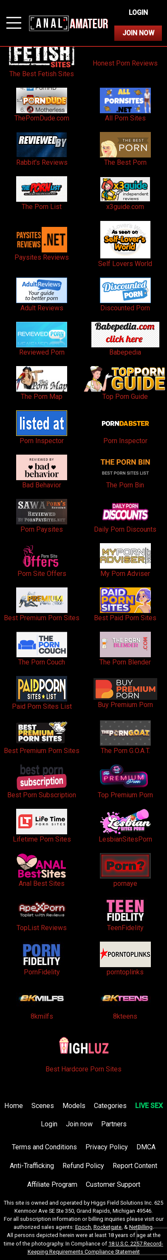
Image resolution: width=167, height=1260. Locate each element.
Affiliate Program (52, 1184)
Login (138, 13)
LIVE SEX (149, 1106)
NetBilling (141, 1227)
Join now (79, 1124)
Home (13, 1106)
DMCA (146, 1147)
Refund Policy (83, 1166)
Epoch (83, 1227)
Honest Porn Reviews (125, 63)
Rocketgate (107, 1227)
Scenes (42, 1106)
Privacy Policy (106, 1147)
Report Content (135, 1166)
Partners (114, 1124)
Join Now (138, 33)
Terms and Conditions (44, 1147)
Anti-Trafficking (32, 1166)
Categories (110, 1106)
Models (73, 1106)
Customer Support (113, 1184)
